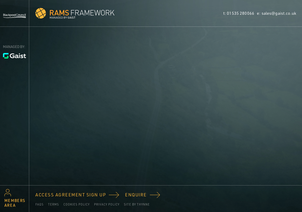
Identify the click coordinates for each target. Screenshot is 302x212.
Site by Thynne (137, 204)
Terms (53, 204)
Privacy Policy (106, 204)
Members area (14, 203)
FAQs (39, 204)
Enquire (136, 195)
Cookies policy (76, 204)
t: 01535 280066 (239, 13)
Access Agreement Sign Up (70, 195)
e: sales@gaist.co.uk (276, 13)
